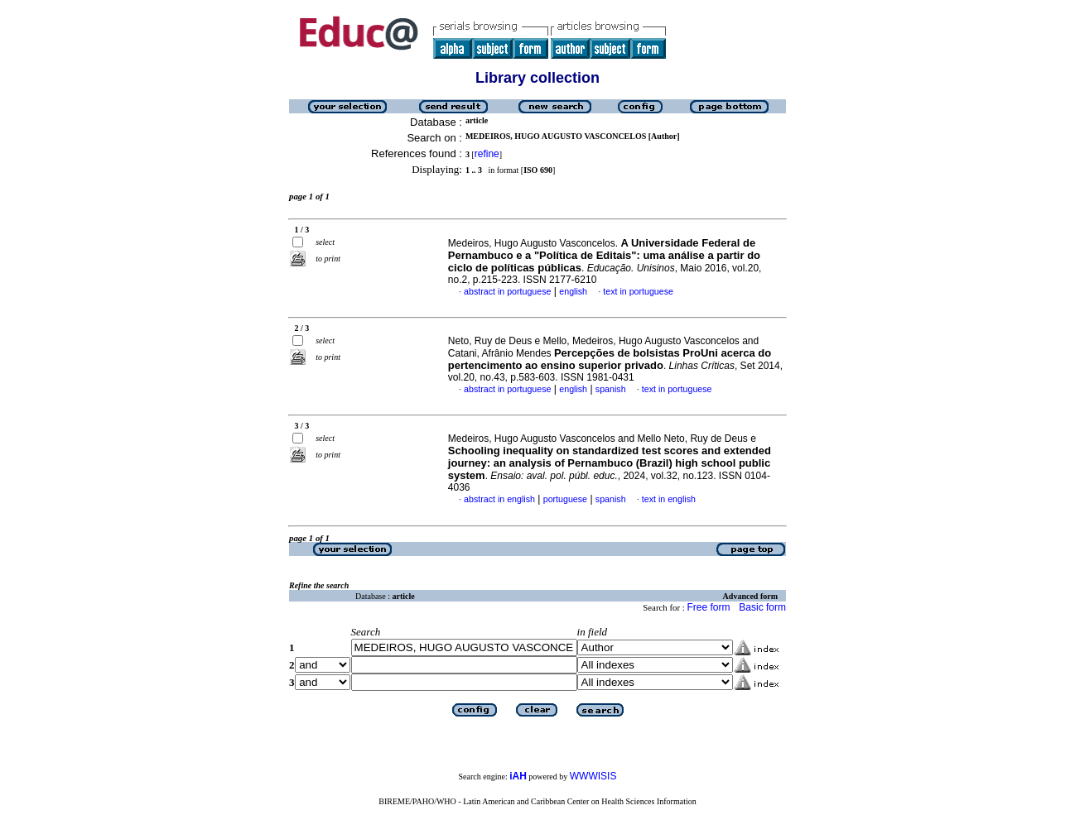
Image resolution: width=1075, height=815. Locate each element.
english (573, 291)
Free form (708, 607)
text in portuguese (638, 291)
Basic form (762, 607)
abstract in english (499, 499)
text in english (669, 499)
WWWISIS (593, 776)
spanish (610, 389)
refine (487, 154)
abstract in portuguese (507, 291)
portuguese (565, 499)
